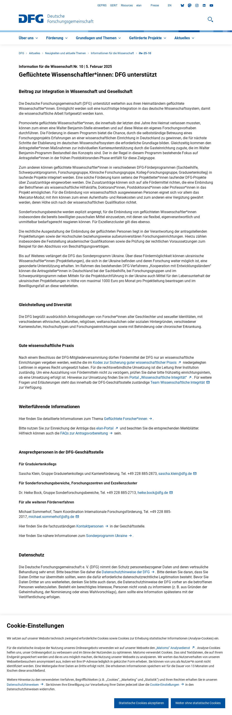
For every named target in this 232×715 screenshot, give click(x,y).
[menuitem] (29, 38)
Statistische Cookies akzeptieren (141, 703)
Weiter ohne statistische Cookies (198, 703)
